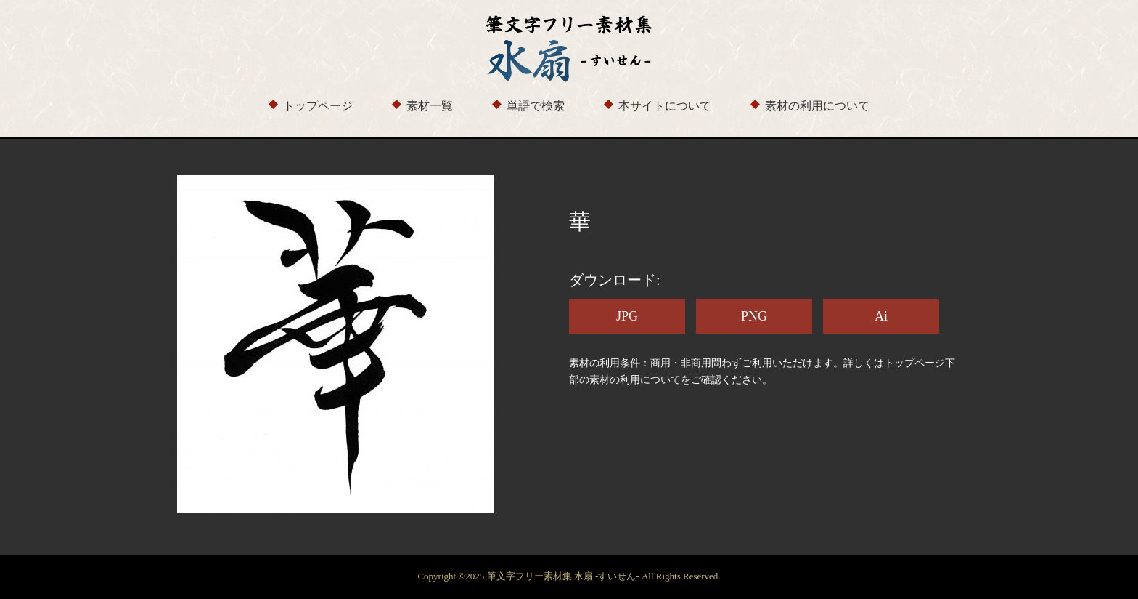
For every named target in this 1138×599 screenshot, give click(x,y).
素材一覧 (429, 106)
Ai (881, 316)
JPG (627, 316)
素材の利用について (817, 106)
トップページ (318, 106)
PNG (754, 316)
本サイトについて (664, 106)
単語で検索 (536, 106)
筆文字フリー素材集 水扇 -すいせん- (564, 576)
